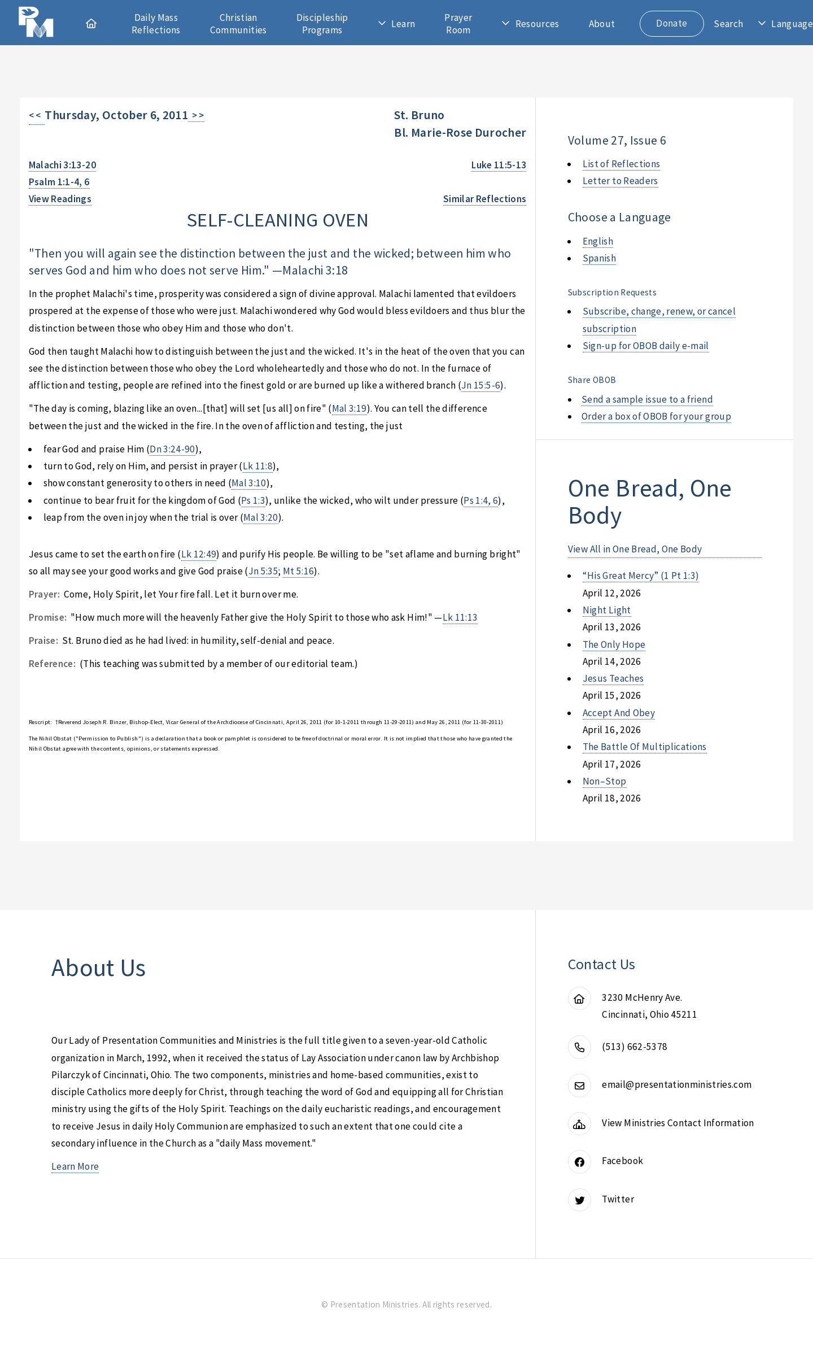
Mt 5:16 (298, 571)
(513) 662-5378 (634, 1046)
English (598, 241)
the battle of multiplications (645, 746)
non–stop (605, 781)
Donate (671, 23)
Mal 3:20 (260, 517)
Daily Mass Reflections (156, 23)
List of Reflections (622, 164)
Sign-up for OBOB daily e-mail (646, 345)
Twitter (617, 1199)
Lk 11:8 (258, 466)
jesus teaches (613, 678)
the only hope (614, 644)
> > (196, 115)
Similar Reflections (485, 199)
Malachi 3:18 (315, 270)
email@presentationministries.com (676, 1084)
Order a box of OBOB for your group (656, 416)
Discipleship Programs (322, 23)
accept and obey (619, 713)
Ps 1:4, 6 (481, 500)
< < (37, 115)
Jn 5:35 (263, 571)
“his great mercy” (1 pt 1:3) (641, 575)
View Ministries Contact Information (678, 1123)
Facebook (622, 1160)
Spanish (599, 258)
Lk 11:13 (460, 617)
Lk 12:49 (199, 554)
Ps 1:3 (253, 500)
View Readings (60, 199)
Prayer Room (458, 23)
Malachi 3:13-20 (62, 165)
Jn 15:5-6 (480, 385)
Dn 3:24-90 (172, 449)
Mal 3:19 (349, 408)
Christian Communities (238, 23)
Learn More (75, 1166)
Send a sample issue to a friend (647, 399)
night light (607, 610)
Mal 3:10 (248, 483)
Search (728, 24)
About (602, 24)
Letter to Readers (620, 181)
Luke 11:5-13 (498, 165)
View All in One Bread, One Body (635, 549)
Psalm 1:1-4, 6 (59, 182)
